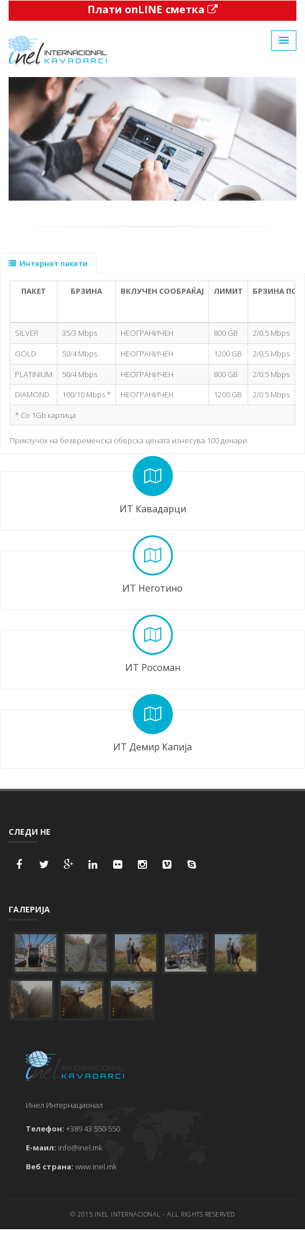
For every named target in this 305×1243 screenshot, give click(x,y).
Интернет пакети (48, 263)
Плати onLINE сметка (152, 9)
